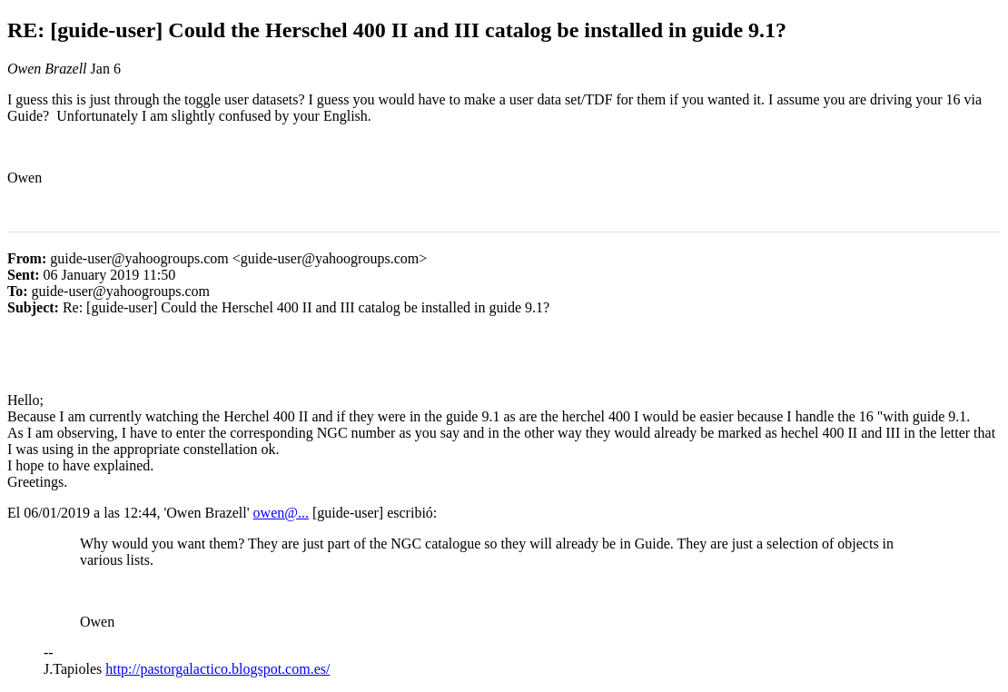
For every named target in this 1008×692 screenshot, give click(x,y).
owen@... (281, 512)
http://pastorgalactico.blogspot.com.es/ (217, 669)
